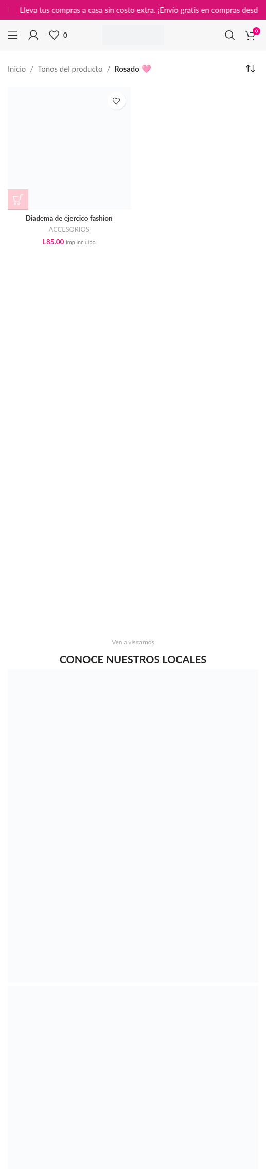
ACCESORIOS (69, 229)
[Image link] (133, 824)
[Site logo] (133, 34)
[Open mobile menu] (13, 35)
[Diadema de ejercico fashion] (69, 148)
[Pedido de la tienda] (250, 68)
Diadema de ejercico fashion (69, 218)
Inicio (17, 68)
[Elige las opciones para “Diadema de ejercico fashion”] (18, 199)
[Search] (230, 35)
